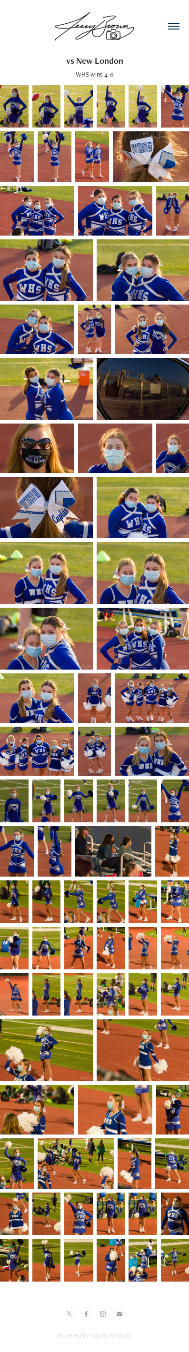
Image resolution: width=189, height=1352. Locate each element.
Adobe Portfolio (110, 1335)
